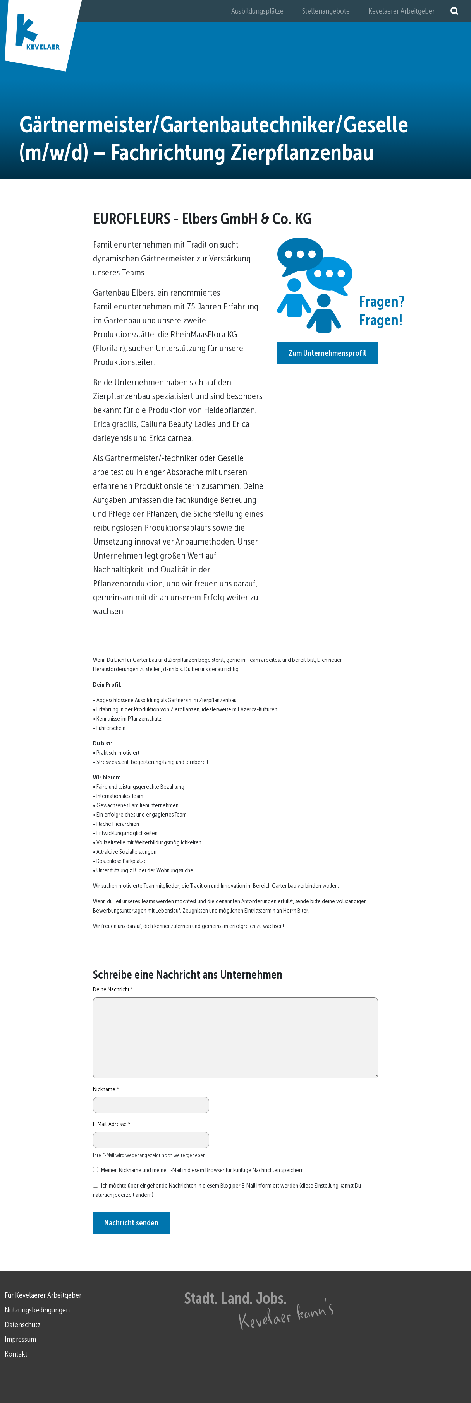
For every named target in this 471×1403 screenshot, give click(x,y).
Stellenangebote (326, 11)
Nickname (106, 1089)
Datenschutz (23, 1324)
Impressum (20, 1339)
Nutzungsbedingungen (37, 1310)
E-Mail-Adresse (112, 1124)
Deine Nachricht (113, 989)
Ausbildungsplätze (257, 11)
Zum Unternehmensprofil (327, 353)
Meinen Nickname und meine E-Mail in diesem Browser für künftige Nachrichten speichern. (203, 1170)
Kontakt (16, 1354)
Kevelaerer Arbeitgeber (401, 11)
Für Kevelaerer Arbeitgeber (43, 1295)
